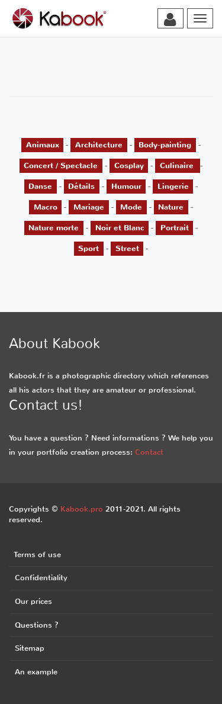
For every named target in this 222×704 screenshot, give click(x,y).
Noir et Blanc (119, 228)
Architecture (99, 145)
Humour (126, 186)
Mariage (88, 207)
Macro (45, 207)
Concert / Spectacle (61, 165)
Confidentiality (41, 578)
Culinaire (178, 165)
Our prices (33, 601)
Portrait (174, 228)
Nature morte (53, 228)
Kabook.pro (81, 509)
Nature (171, 207)
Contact (149, 452)
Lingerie (173, 186)
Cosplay (129, 165)
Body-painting (165, 145)
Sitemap (29, 648)
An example (36, 672)
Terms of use (37, 554)
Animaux (42, 145)
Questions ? (37, 625)
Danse (40, 186)
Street (127, 248)
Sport (88, 248)
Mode (131, 207)
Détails (81, 186)
